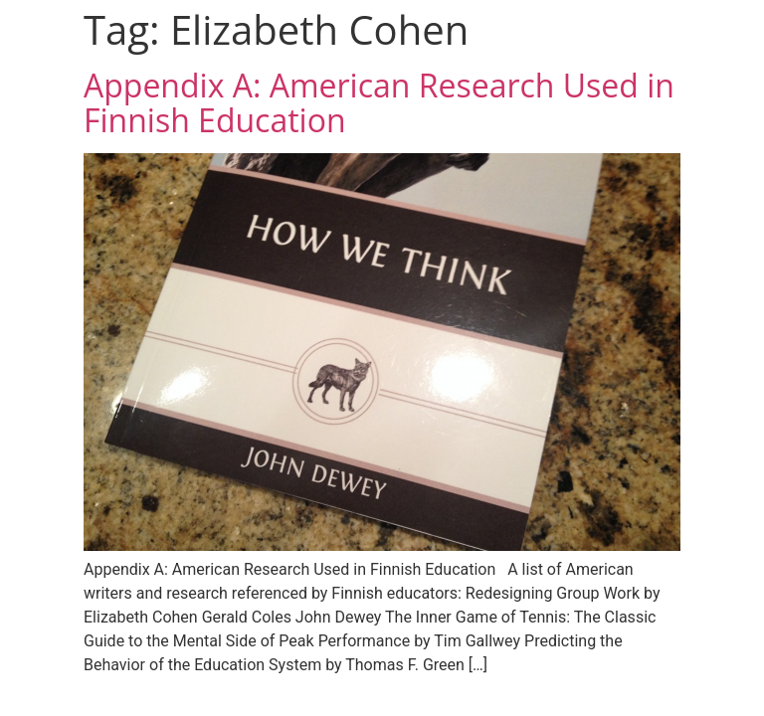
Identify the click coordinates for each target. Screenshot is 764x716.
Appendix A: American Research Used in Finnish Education (379, 102)
